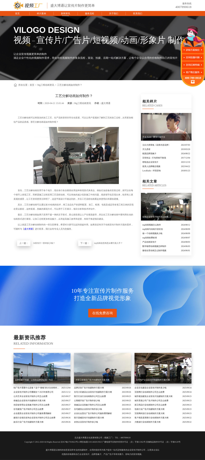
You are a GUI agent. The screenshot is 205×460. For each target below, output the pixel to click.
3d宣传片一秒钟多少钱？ (44, 243)
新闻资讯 (65, 13)
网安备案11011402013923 (91, 442)
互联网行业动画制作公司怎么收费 (149, 392)
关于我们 (113, 13)
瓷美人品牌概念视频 (151, 166)
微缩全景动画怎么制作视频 (154, 250)
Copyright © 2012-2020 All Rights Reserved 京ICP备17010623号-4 (51, 442)
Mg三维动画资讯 (45, 85)
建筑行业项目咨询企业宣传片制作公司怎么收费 (34, 418)
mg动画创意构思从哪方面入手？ (108, 243)
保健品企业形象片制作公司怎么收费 (90, 405)
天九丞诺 (146, 149)
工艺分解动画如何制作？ (69, 85)
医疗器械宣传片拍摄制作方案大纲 (89, 418)
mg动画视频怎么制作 (151, 225)
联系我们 (137, 13)
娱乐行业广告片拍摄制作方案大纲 (28, 422)
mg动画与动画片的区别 (152, 229)
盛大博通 (28, 229)
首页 (17, 13)
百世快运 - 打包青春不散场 (154, 158)
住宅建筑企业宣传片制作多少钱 (88, 409)
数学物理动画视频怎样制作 (154, 246)
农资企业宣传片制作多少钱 (86, 422)
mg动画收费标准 (149, 238)
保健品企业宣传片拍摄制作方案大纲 (29, 401)
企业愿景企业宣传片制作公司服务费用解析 (32, 413)
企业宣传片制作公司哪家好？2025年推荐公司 (33, 392)
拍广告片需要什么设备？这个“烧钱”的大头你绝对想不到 (37, 388)
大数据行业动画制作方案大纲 (147, 422)
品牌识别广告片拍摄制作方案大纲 (89, 388)
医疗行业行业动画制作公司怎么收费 (90, 396)
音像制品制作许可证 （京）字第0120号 (163, 442)
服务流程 (89, 13)
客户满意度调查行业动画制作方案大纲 (151, 418)
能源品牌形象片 (149, 153)
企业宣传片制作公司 (136, 450)
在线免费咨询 (102, 313)
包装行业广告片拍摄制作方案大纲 (149, 409)
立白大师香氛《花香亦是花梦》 (156, 145)
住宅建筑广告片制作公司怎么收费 (28, 409)
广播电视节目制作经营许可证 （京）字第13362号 (124, 442)
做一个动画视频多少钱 (152, 233)
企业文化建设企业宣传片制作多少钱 (150, 388)
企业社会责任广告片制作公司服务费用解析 (93, 413)
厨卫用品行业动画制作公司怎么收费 (150, 405)
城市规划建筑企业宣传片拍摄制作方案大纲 (153, 396)
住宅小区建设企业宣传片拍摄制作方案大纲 (93, 392)
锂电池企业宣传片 (150, 162)
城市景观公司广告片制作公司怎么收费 (151, 401)
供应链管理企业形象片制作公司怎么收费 (31, 405)
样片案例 (41, 13)
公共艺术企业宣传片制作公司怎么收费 (30, 396)
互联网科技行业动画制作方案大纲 (149, 413)
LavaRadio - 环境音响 (151, 171)
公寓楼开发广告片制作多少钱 (87, 401)
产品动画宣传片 (149, 242)
